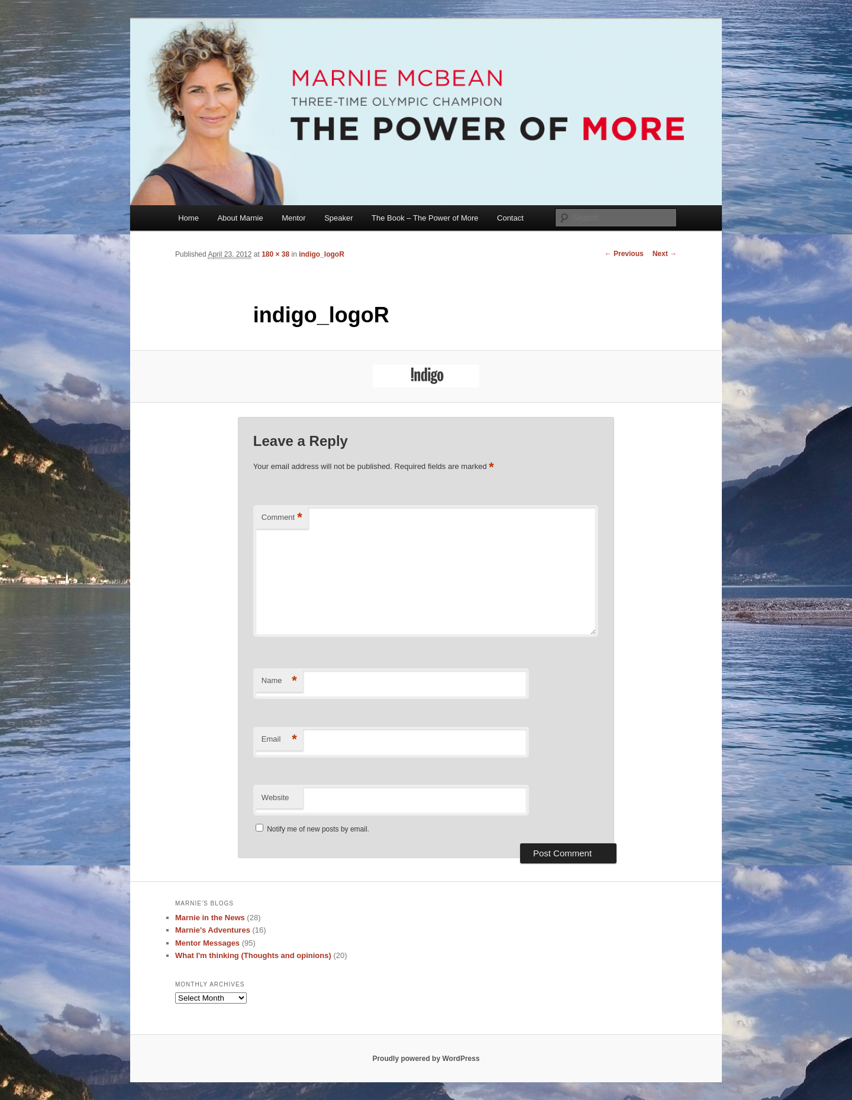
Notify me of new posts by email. (318, 829)
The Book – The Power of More (425, 217)
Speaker (338, 217)
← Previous (624, 254)
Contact (510, 217)
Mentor (293, 217)
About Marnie (240, 217)
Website (275, 797)
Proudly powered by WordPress (425, 1058)
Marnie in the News (210, 917)
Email (279, 739)
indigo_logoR (321, 254)
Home (188, 217)
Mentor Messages (207, 943)
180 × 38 (275, 254)
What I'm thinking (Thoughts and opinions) (253, 955)
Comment (282, 517)
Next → (665, 254)
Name (279, 681)
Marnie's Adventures (212, 930)
